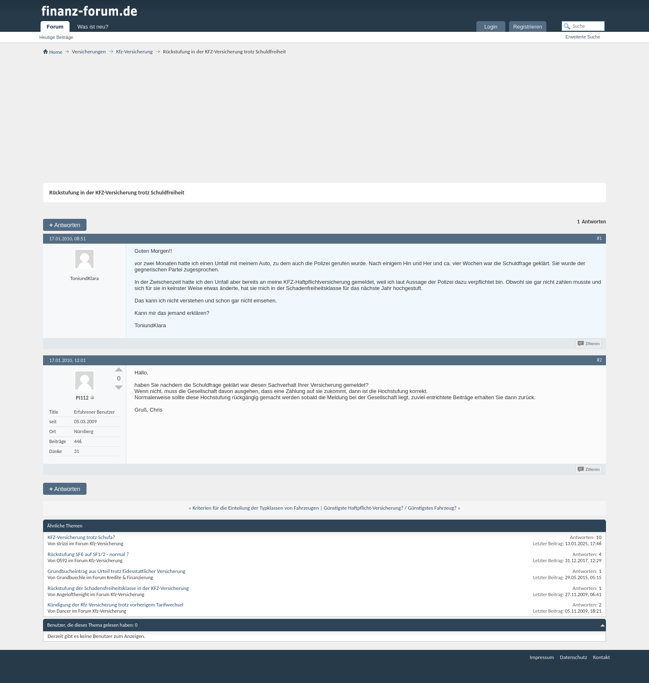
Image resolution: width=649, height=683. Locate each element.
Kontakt (601, 657)
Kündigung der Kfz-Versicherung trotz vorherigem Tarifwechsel (115, 605)
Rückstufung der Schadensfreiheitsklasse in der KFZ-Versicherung (118, 588)
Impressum (542, 657)
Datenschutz (573, 657)
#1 (599, 238)
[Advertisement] (324, 119)
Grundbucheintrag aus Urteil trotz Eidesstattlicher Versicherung (116, 571)
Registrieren (527, 27)
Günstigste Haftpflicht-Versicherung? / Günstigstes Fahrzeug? (390, 508)
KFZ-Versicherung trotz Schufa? (81, 537)
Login (491, 27)
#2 (599, 360)
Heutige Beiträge (56, 37)
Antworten (64, 224)
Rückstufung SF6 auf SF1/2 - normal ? (88, 554)
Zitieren (589, 343)
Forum (55, 27)
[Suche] (583, 26)
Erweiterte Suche (582, 36)
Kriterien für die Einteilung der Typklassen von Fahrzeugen (255, 508)
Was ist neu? (92, 27)
